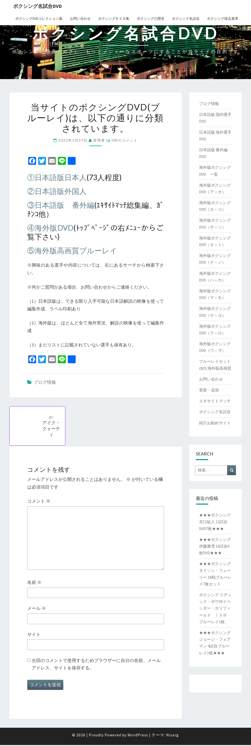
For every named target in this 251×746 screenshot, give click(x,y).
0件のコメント (125, 140)
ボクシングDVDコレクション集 (39, 18)
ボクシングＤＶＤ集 (113, 18)
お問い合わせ (80, 18)
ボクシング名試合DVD (37, 6)
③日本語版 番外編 (60, 204)
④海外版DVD (50, 227)
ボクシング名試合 (186, 18)
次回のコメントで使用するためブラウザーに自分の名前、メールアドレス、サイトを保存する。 (96, 665)
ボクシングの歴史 (150, 18)
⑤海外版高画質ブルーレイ (72, 250)
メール (36, 609)
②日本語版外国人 (57, 191)
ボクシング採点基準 (222, 18)
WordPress (138, 735)
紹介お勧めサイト (215, 422)
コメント (38, 502)
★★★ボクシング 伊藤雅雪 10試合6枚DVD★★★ (215, 546)
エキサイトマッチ (215, 400)
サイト (34, 635)
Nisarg (172, 735)
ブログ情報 (45, 382)
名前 (34, 583)
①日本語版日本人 (57, 177)
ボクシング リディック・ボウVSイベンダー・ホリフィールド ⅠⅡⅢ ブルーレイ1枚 (215, 608)
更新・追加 (209, 389)
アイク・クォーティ (52, 427)
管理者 (99, 140)
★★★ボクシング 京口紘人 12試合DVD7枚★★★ (215, 521)
